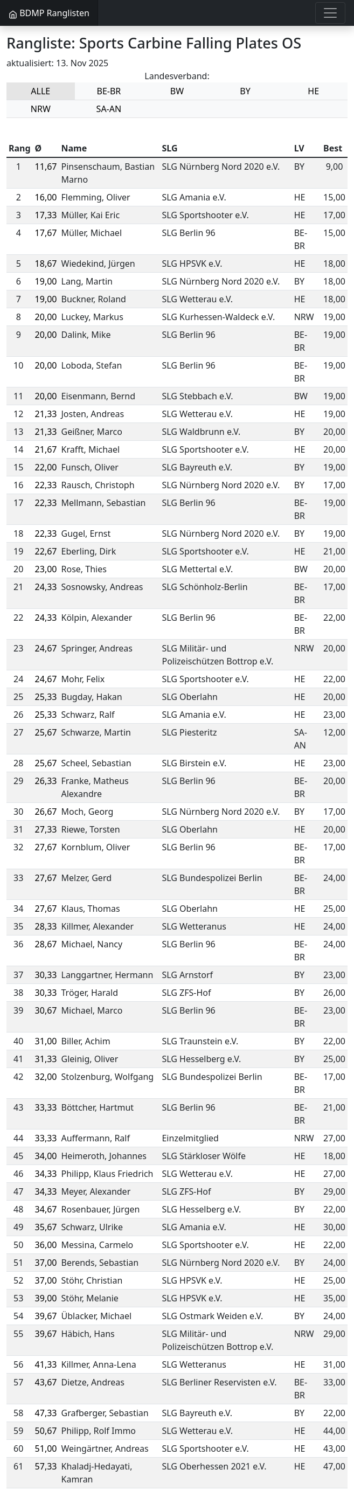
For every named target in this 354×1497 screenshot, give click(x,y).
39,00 (46, 1298)
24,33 (46, 587)
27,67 (46, 847)
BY (245, 91)
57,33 (46, 1466)
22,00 (46, 467)
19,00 (46, 281)
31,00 (46, 1041)
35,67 (46, 1227)
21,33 (46, 414)
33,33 (46, 1107)
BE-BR (108, 91)
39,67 (46, 1316)
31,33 (46, 1059)
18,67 (46, 263)
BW (177, 91)
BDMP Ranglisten (49, 13)
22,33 (46, 485)
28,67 (46, 944)
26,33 (46, 781)
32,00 (46, 1077)
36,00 (46, 1245)
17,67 (46, 233)
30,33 (46, 975)
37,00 (46, 1263)
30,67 (46, 1010)
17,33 (46, 215)
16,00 (46, 197)
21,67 (46, 449)
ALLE (40, 91)
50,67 (46, 1431)
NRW (41, 109)
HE (313, 91)
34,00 (46, 1156)
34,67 (46, 1209)
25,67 (46, 732)
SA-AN (109, 109)
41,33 (46, 1364)
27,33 (46, 829)
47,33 (46, 1413)
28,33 (46, 926)
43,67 (46, 1382)
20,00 (46, 317)
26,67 (46, 811)
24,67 (46, 648)
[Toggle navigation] (330, 13)
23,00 (46, 569)
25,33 (46, 697)
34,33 (46, 1174)
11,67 (46, 166)
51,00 (46, 1448)
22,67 (46, 551)
